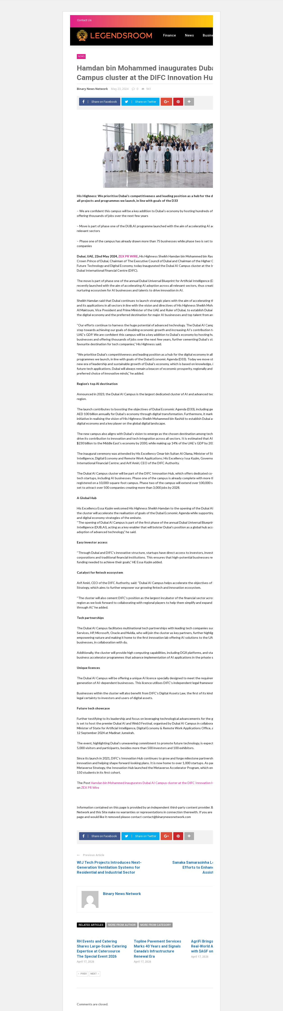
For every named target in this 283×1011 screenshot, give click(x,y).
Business (210, 35)
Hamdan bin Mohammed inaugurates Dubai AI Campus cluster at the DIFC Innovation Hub (154, 783)
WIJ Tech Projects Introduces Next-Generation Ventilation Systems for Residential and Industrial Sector (109, 867)
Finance (169, 35)
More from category (155, 925)
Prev (82, 973)
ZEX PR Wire (90, 787)
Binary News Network (92, 89)
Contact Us (84, 20)
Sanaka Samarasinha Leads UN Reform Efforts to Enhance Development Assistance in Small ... (206, 867)
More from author (122, 925)
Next (94, 973)
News (189, 35)
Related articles (91, 925)
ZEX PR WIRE (128, 256)
